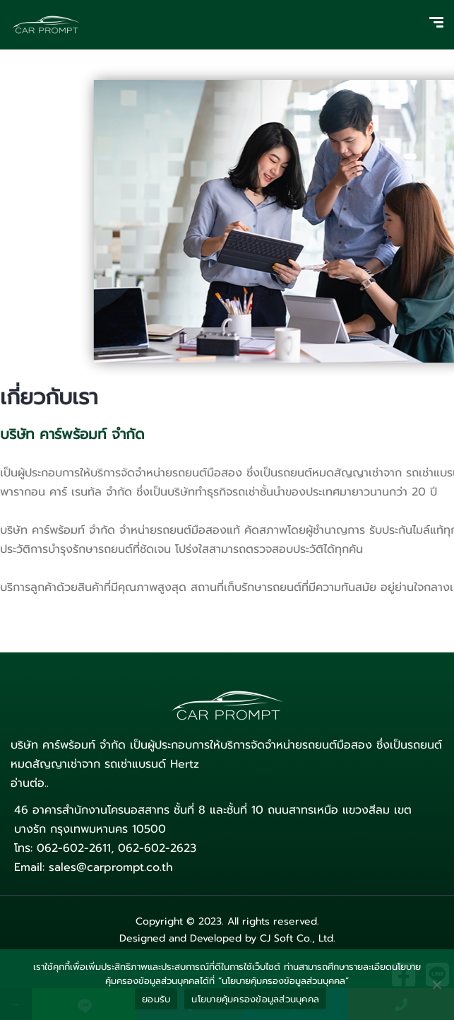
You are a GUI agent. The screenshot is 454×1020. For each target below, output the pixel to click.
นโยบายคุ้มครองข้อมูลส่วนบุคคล (255, 999)
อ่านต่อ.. (30, 783)
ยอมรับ (156, 999)
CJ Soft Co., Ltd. (297, 938)
